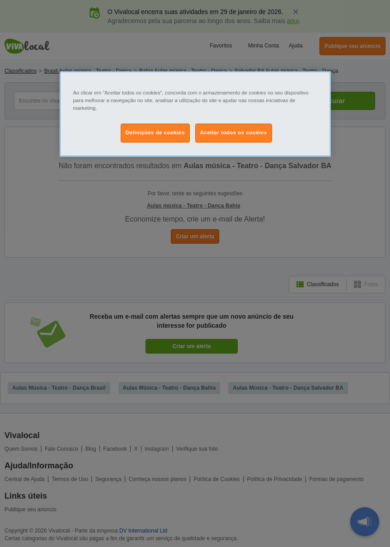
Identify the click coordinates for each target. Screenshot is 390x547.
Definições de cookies (155, 132)
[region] (195, 113)
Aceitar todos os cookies (233, 132)
